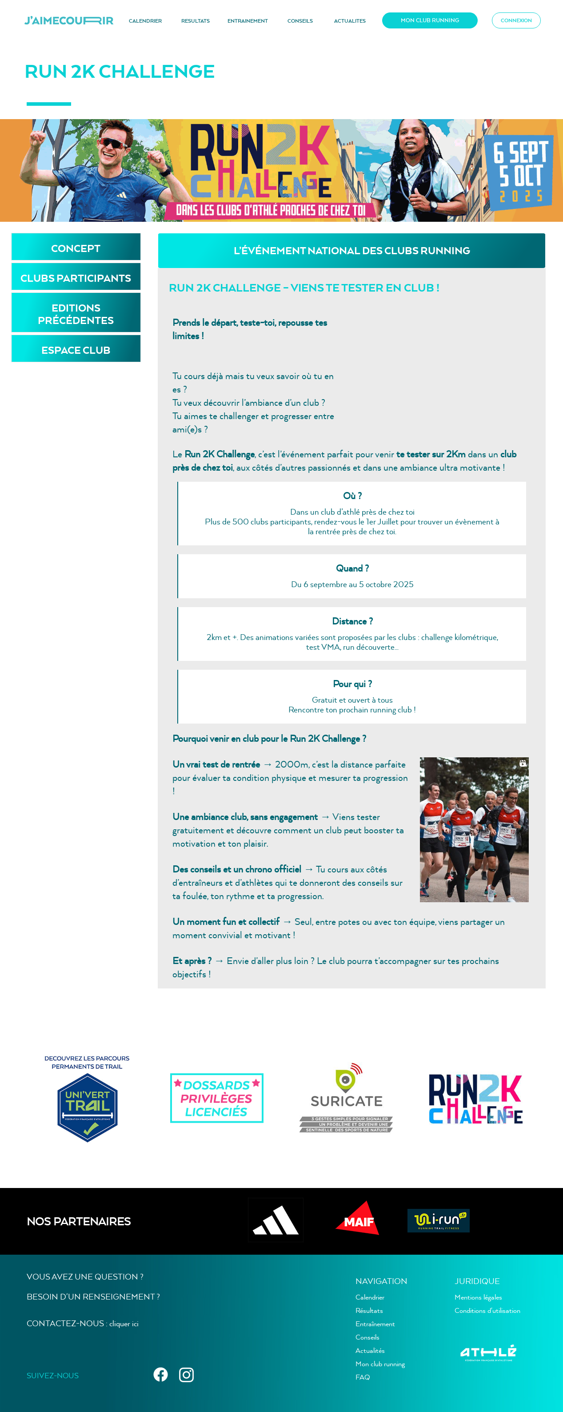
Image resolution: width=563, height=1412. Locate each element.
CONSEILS (300, 20)
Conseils (367, 1337)
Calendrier (369, 1297)
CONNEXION (516, 20)
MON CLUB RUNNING (430, 20)
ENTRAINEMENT (248, 20)
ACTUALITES (350, 20)
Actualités (370, 1350)
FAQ (362, 1377)
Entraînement (375, 1323)
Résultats (369, 1310)
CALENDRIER (145, 20)
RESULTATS (195, 20)
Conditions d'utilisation (487, 1310)
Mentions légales (478, 1297)
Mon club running (380, 1363)
